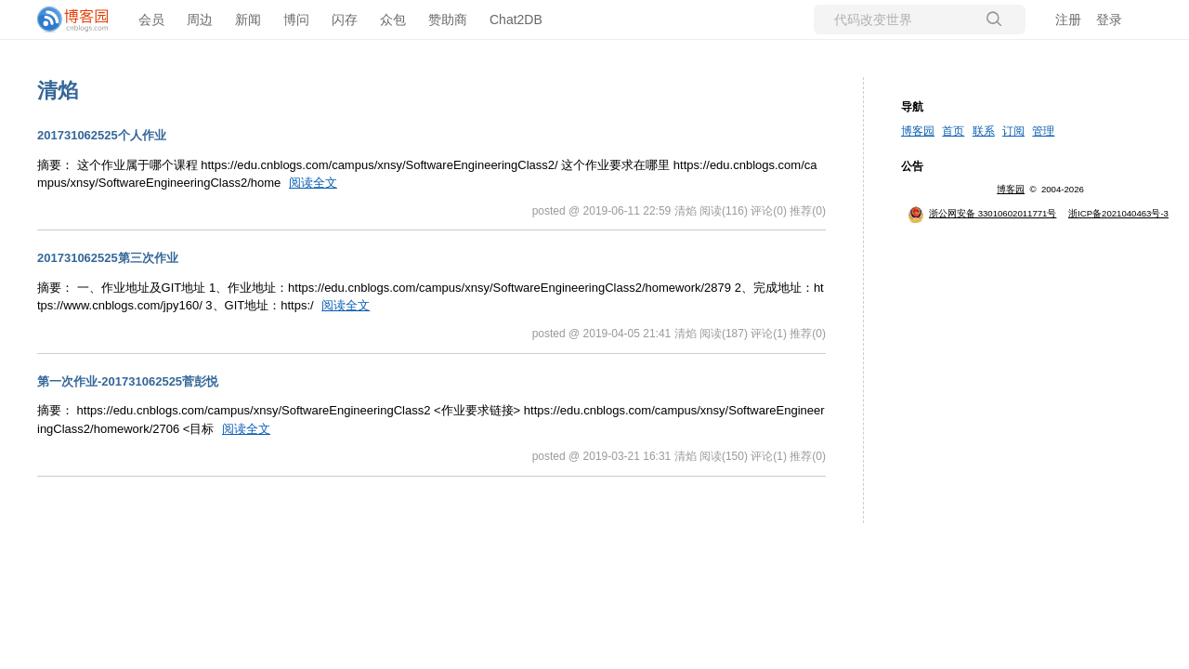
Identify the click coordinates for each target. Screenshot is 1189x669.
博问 (296, 19)
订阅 (1013, 131)
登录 (1109, 19)
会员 (151, 19)
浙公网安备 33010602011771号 (982, 213)
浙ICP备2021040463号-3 (1118, 213)
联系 (984, 131)
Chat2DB (516, 19)
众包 (393, 19)
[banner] (74, 20)
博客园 (917, 131)
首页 (953, 131)
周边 (200, 19)
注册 (1068, 19)
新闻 (248, 19)
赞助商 (447, 19)
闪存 (345, 19)
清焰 (57, 90)
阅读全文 (313, 183)
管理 (1043, 131)
